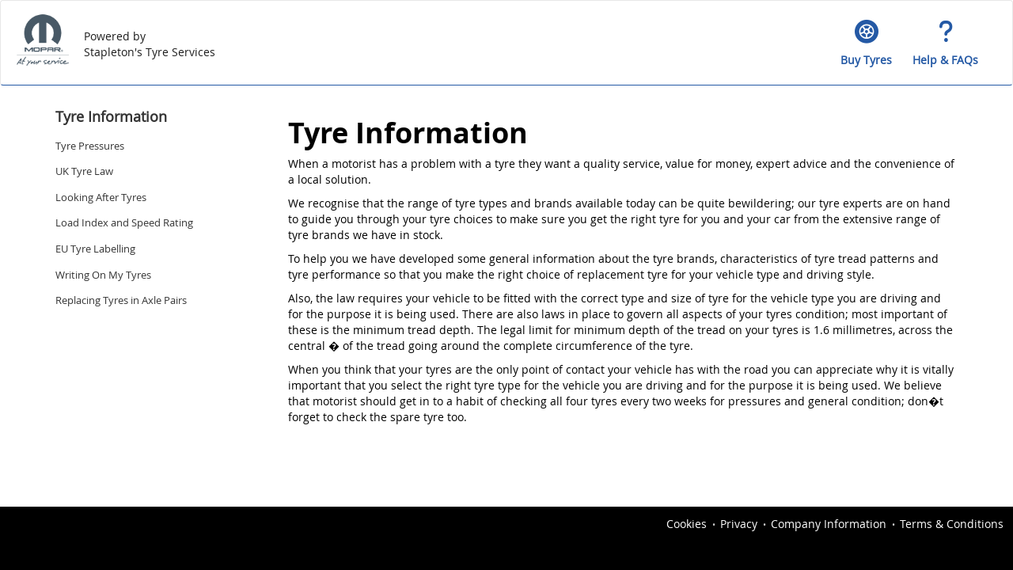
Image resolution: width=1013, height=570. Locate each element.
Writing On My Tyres (103, 275)
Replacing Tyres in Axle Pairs (121, 300)
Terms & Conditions (952, 523)
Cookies (686, 523)
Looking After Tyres (100, 197)
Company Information (828, 523)
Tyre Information (111, 116)
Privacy (738, 523)
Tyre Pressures (89, 146)
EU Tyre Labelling (95, 248)
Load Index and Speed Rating (124, 222)
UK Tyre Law (84, 171)
